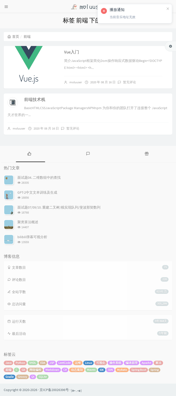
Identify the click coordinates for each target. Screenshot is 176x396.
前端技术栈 (34, 99)
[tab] (29, 153)
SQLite (43, 377)
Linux (88, 363)
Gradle (9, 377)
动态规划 (77, 370)
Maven (91, 370)
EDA (42, 363)
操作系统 (115, 363)
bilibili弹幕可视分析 (32, 237)
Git (23, 370)
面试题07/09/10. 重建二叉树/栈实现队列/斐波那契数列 (58, 207)
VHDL (32, 363)
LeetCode (64, 363)
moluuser (75, 82)
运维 (78, 363)
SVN (110, 370)
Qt (32, 377)
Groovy (22, 377)
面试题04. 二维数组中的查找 (39, 177)
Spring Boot (138, 370)
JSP (51, 363)
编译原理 (131, 363)
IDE (102, 370)
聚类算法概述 (27, 222)
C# (65, 370)
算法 (158, 363)
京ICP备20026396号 (54, 390)
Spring (154, 370)
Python (20, 363)
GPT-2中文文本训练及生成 (37, 192)
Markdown (52, 370)
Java (8, 363)
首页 (13, 36)
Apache (146, 363)
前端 (8, 370)
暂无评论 (129, 82)
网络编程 (35, 370)
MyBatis (122, 370)
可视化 (100, 363)
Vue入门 (71, 52)
